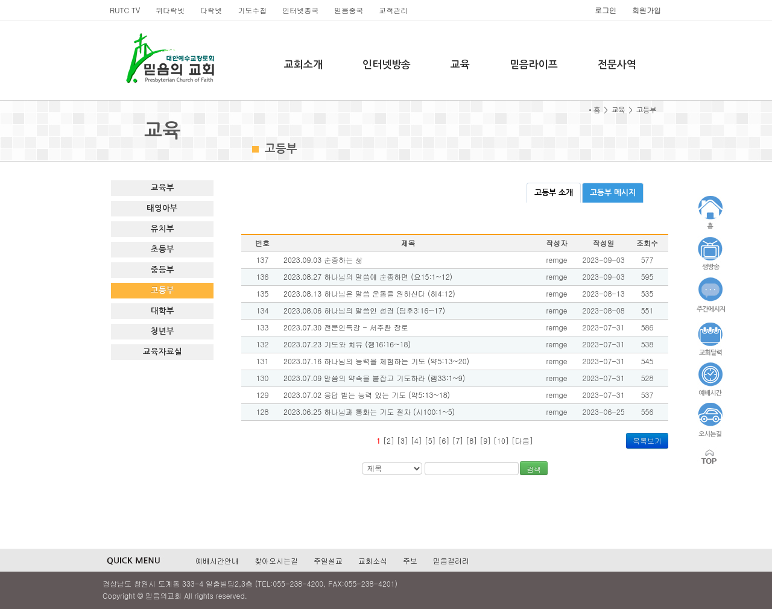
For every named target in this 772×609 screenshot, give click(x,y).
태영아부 (162, 208)
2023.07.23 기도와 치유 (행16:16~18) (347, 344)
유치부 (162, 229)
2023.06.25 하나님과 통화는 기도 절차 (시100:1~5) (369, 411)
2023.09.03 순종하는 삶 (322, 259)
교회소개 (303, 65)
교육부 (162, 188)
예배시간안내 (217, 560)
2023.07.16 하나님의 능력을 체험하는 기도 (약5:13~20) (376, 361)
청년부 (162, 331)
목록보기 (647, 440)
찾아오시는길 (276, 560)
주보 (410, 560)
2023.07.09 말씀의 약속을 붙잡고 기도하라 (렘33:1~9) (374, 378)
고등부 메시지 (613, 193)
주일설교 (328, 560)
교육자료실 (162, 352)
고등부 (162, 290)
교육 (460, 65)
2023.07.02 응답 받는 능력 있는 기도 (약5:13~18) (366, 395)
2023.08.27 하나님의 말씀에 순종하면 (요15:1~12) (367, 276)
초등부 (162, 249)
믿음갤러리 (451, 560)
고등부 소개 (553, 193)
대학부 (162, 311)
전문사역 (617, 65)
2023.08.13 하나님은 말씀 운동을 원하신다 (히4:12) (369, 293)
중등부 (162, 270)
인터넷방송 (386, 65)
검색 (534, 469)
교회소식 (372, 560)
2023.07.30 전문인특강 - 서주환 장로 (345, 327)
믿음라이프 (534, 65)
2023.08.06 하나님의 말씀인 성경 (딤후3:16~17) (364, 310)
